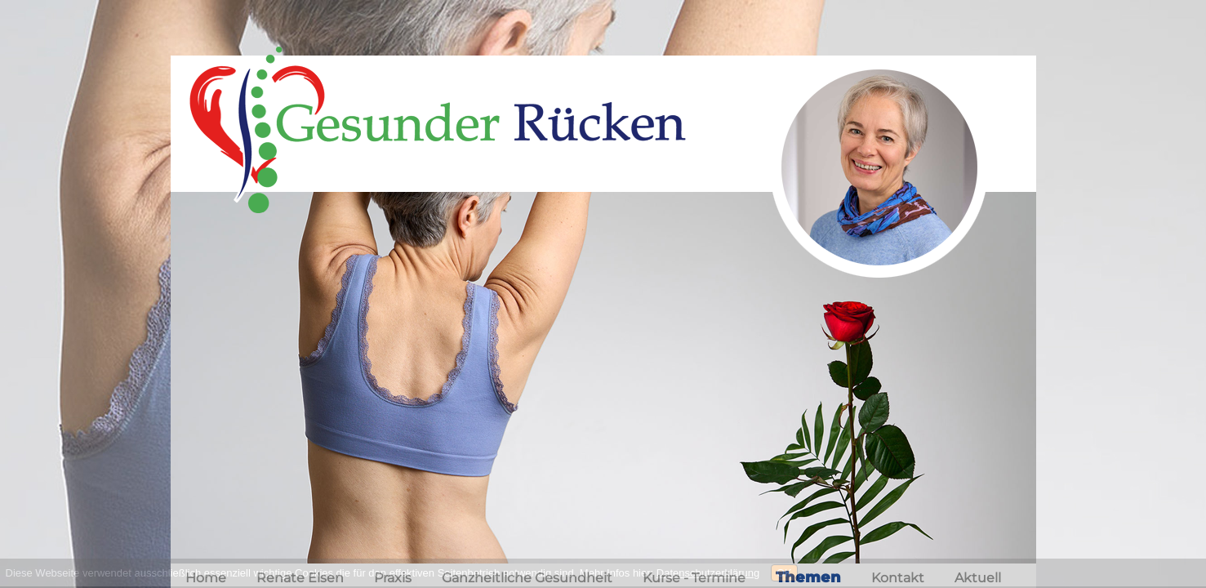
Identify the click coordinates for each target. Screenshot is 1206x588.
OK (784, 573)
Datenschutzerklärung (707, 573)
